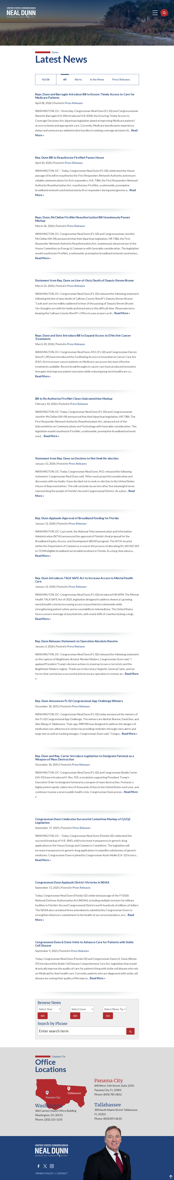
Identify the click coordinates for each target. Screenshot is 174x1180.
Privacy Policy (44, 1173)
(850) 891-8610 (112, 1118)
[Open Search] (164, 13)
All (65, 79)
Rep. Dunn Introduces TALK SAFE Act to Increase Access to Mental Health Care (84, 579)
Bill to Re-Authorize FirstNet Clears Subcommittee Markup (73, 398)
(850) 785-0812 (112, 1094)
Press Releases (121, 79)
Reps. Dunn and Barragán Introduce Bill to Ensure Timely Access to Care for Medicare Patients (85, 95)
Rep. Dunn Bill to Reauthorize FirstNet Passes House (69, 157)
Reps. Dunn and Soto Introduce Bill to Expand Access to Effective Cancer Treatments (83, 337)
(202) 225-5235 (53, 1119)
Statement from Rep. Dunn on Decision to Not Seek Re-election (77, 458)
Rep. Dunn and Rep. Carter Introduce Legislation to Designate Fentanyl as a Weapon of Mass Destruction (84, 757)
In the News (97, 79)
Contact (62, 1173)
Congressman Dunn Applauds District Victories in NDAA (72, 882)
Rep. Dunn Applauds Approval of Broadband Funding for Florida (77, 518)
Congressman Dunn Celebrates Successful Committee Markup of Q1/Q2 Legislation (82, 820)
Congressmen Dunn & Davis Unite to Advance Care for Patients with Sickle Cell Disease (84, 943)
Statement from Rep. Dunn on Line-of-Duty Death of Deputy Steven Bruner (84, 280)
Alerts (78, 79)
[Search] (130, 1031)
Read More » (43, 258)
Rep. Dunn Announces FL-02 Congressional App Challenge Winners (79, 701)
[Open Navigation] (155, 12)
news (55, 52)
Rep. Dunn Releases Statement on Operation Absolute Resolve (76, 641)
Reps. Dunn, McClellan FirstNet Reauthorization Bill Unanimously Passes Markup (82, 218)
